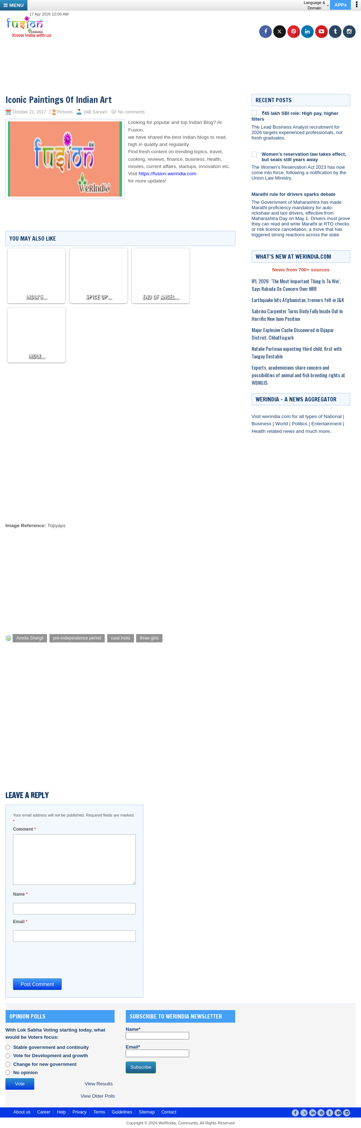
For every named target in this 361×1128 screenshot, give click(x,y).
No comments (131, 112)
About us (21, 1112)
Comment (24, 829)
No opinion (25, 1072)
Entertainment (327, 423)
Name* (157, 1032)
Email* (157, 1050)
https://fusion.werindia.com (167, 173)
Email (20, 921)
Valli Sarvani (95, 112)
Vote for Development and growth (50, 1055)
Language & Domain (316, 5)
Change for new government (45, 1064)
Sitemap (147, 1112)
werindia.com (277, 416)
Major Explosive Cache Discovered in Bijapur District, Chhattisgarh (293, 333)
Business (262, 423)
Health (259, 431)
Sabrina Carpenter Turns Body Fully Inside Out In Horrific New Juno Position (297, 314)
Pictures (65, 112)
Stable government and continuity (51, 1047)
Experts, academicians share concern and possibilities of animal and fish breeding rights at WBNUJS (298, 374)
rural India (120, 638)
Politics (300, 423)
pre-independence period (77, 638)
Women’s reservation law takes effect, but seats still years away (304, 156)
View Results (98, 1083)
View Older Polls (98, 1096)
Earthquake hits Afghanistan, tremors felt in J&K (298, 299)
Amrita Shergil (29, 638)
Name (20, 894)
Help (61, 1112)
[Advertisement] (183, 54)
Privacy (80, 1112)
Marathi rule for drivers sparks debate (294, 194)
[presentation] (68, 960)
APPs (340, 5)
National (333, 416)
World (282, 423)
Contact (168, 1112)
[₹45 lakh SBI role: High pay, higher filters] (254, 113)
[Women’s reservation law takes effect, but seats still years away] (254, 154)
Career (44, 1112)
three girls (149, 638)
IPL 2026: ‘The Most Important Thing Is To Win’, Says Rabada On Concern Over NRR (296, 284)
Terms (99, 1112)
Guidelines (122, 1112)
